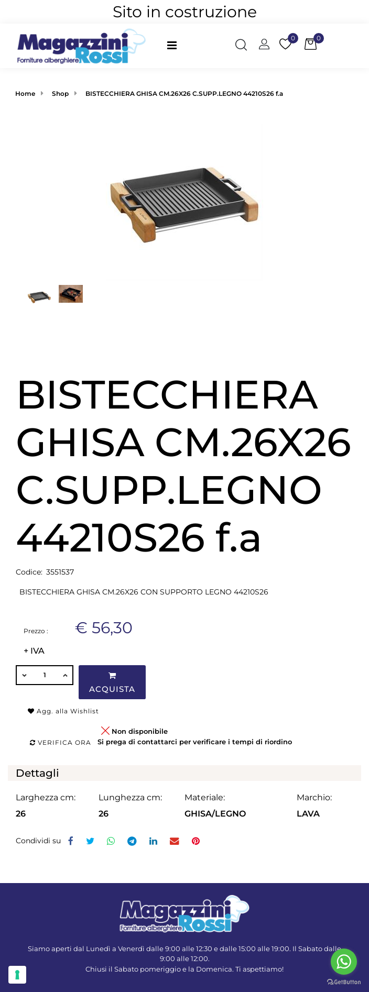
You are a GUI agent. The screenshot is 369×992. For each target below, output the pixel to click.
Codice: (29, 572)
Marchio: (314, 797)
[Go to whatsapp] (344, 962)
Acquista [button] (112, 682)
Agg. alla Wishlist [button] (63, 711)
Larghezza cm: (45, 797)
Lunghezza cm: (130, 797)
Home (25, 93)
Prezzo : (36, 631)
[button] (241, 46)
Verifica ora (60, 742)
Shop (60, 93)
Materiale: (204, 797)
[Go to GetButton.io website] (344, 981)
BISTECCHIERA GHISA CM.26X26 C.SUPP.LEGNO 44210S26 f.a (184, 93)
